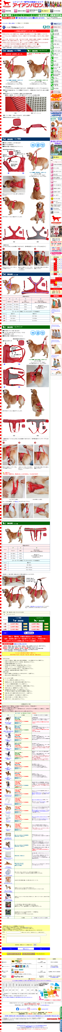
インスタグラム (32, 1010)
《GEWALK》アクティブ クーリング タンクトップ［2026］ (56, 312)
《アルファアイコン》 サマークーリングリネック (56, 342)
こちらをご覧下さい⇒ (45, 1006)
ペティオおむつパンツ (44, 818)
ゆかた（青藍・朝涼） (56, 370)
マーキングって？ (41, 955)
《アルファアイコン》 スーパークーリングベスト (56, 327)
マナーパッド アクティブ (8, 818)
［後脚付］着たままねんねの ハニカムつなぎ (8, 729)
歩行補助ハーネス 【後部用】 (8, 737)
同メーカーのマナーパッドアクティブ (39, 810)
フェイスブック (21, 1010)
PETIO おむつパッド (8, 801)
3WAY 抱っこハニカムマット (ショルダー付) (8, 846)
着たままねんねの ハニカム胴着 (8, 720)
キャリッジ (8, 905)
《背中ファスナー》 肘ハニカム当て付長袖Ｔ (8, 897)
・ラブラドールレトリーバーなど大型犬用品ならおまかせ (32, 1026)
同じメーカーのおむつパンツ (37, 799)
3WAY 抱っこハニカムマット (36, 606)
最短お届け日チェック (39, 1017)
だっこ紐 (8, 784)
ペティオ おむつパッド (44, 811)
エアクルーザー (8, 913)
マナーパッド (38, 793)
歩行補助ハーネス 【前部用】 (8, 746)
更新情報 (6, 1017)
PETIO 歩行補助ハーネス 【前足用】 (8, 775)
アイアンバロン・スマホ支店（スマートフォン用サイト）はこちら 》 (31, 1023)
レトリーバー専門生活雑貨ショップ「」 (32, 1027)
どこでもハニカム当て (8, 872)
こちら (26, 927)
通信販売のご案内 (12, 1017)
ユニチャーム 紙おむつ (8, 827)
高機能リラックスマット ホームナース (8, 856)
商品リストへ (26, 950)
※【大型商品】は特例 (54, 968)
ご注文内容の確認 (47, 1017)
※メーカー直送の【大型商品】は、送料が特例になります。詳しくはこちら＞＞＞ (17, 998)
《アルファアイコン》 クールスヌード (56, 357)
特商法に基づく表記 (55, 1017)
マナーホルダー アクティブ (8, 809)
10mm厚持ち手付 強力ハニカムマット (8, 836)
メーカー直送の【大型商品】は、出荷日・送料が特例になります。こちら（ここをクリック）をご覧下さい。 (31, 981)
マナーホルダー (43, 801)
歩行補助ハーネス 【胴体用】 (8, 756)
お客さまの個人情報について (21, 1017)
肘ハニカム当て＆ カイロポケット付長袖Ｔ (8, 888)
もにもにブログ (42, 1010)
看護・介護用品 (12, 23)
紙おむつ (17, 501)
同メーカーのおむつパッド (37, 792)
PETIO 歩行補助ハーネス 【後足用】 (8, 765)
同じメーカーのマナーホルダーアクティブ (39, 816)
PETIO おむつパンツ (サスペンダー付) (8, 793)
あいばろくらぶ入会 (31, 1017)
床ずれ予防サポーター (8, 880)
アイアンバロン (5, 23)
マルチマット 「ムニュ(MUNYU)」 (8, 864)
